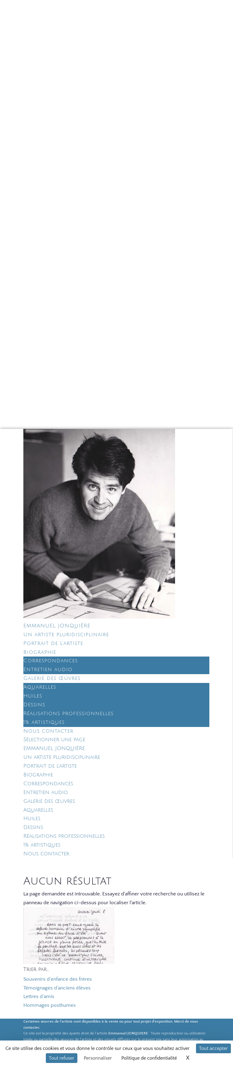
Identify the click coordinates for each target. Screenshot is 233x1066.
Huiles (32, 696)
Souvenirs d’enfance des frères (57, 979)
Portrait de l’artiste (53, 643)
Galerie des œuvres (51, 678)
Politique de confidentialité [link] (149, 1058)
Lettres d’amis (38, 996)
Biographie (39, 652)
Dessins (34, 705)
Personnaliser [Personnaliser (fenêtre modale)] (98, 1058)
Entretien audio (48, 669)
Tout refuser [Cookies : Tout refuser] (61, 1058)
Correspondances (50, 661)
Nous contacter (48, 731)
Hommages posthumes (49, 1005)
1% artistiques (44, 722)
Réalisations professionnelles (68, 713)
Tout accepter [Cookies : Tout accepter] (213, 1048)
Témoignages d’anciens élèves (57, 988)
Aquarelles (39, 687)
